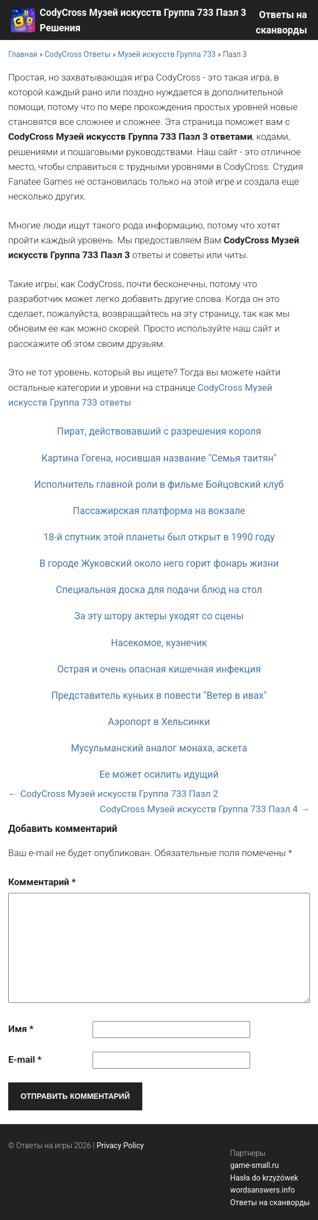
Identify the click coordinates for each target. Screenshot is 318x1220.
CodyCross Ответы (77, 54)
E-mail (25, 1059)
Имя (20, 1028)
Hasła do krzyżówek (264, 1177)
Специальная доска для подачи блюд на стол (159, 589)
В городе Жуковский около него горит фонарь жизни (159, 563)
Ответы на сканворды (270, 1202)
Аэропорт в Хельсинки (159, 721)
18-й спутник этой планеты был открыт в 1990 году (159, 537)
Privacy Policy (120, 1145)
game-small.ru (254, 1165)
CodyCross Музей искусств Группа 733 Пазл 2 (119, 793)
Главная (22, 54)
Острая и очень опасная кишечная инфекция (159, 669)
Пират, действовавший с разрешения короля (159, 431)
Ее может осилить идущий (159, 774)
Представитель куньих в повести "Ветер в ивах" (159, 695)
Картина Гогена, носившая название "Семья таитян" (159, 458)
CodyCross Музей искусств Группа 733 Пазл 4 (199, 808)
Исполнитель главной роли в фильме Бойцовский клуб (159, 484)
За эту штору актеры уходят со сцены (159, 616)
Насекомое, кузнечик (159, 642)
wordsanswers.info (262, 1189)
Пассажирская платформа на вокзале (159, 510)
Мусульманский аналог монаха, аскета (159, 748)
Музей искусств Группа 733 (167, 54)
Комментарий (42, 881)
